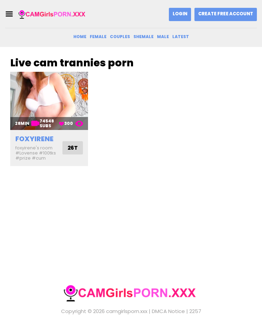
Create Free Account (225, 14)
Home (79, 36)
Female (98, 36)
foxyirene (34, 139)
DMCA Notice (168, 311)
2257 (195, 311)
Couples (120, 36)
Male (163, 36)
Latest (180, 36)
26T (73, 147)
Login (180, 14)
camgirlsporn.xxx (126, 311)
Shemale (143, 36)
